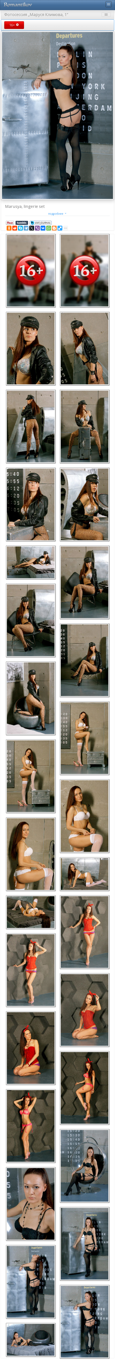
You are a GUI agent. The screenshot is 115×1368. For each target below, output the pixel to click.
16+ (14, 25)
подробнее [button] (57, 214)
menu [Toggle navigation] (109, 4)
